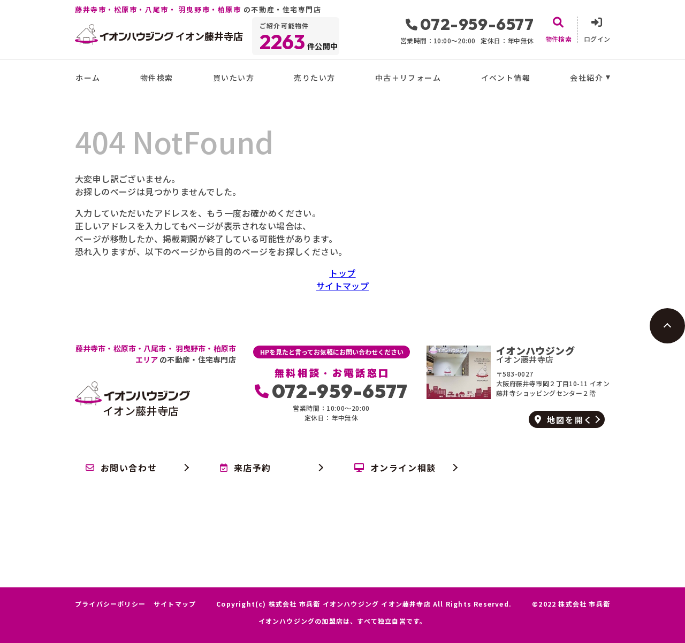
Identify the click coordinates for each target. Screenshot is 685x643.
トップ (342, 272)
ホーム (87, 77)
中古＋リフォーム (408, 77)
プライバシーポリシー (110, 604)
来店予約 (245, 467)
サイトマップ (342, 285)
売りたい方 (314, 77)
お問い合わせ (121, 467)
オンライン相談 (395, 467)
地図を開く (564, 419)
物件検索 (156, 77)
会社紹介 (586, 77)
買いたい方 (233, 77)
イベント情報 (505, 77)
